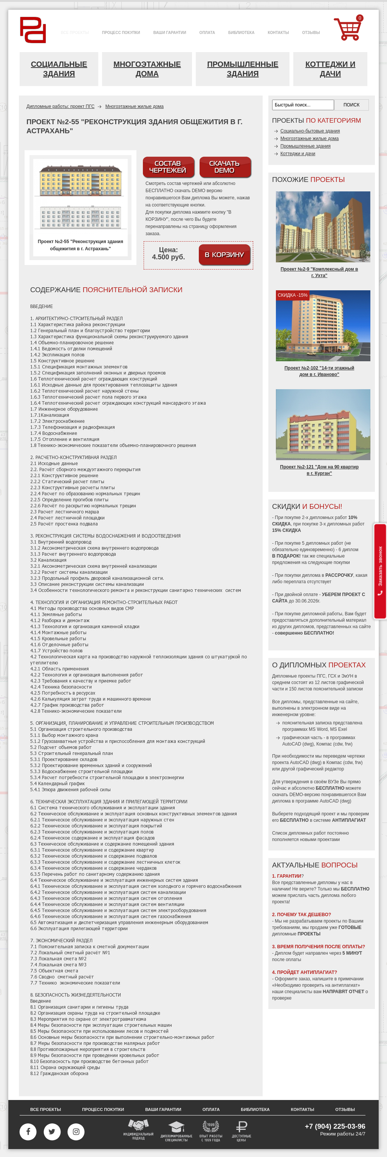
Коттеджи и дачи (330, 69)
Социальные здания (59, 69)
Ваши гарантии (163, 1109)
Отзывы (345, 1109)
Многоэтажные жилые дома (134, 106)
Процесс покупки (103, 1109)
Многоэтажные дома (147, 69)
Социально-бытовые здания (310, 131)
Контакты (302, 1109)
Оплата (211, 1109)
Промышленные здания (243, 69)
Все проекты (45, 1109)
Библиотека (255, 1109)
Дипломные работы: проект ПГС (60, 106)
